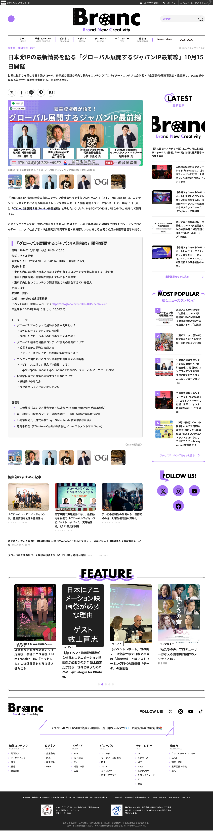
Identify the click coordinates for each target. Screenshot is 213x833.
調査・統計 (176, 764)
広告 (74, 773)
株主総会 (50, 764)
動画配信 (15, 773)
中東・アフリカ (107, 777)
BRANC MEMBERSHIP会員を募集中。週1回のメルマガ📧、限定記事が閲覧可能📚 (106, 731)
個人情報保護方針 (80, 800)
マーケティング (18, 760)
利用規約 (129, 800)
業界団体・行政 (178, 769)
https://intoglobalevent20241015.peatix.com (80, 304)
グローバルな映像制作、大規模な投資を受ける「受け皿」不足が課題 (60, 557)
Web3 (140, 769)
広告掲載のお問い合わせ (61, 800)
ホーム (22, 40)
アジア (103, 769)
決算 (48, 760)
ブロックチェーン (145, 777)
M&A (48, 769)
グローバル (101, 40)
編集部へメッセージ (40, 800)
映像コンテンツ (43, 40)
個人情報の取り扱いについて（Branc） (106, 800)
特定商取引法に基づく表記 (146, 800)
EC (138, 781)
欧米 (102, 764)
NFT (139, 764)
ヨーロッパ (105, 773)
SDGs (174, 760)
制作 (13, 764)
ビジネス (64, 40)
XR (138, 755)
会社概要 (162, 800)
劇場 (13, 769)
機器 (139, 786)
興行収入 (15, 755)
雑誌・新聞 (77, 769)
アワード (104, 755)
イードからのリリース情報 (179, 800)
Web (74, 764)
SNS (74, 755)
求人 (173, 773)
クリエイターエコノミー (183, 755)
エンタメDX (142, 773)
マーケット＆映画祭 (110, 760)
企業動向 (50, 755)
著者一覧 (26, 800)
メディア (82, 40)
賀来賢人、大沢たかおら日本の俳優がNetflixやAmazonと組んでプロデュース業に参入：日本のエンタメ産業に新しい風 (75, 544)
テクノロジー (122, 40)
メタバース (142, 760)
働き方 (142, 40)
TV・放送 (77, 760)
